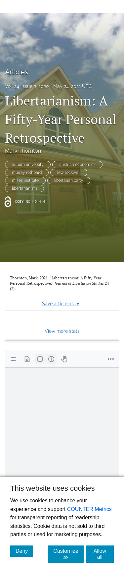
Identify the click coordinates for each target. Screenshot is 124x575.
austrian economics (77, 164)
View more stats (62, 331)
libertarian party (68, 180)
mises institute (25, 180)
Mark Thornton (23, 151)
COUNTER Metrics (89, 509)
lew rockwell (68, 172)
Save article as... (60, 303)
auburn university (28, 164)
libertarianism (24, 188)
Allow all (104, 554)
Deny (24, 551)
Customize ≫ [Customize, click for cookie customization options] (68, 554)
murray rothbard (27, 172)
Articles (16, 72)
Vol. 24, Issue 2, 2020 (27, 86)
